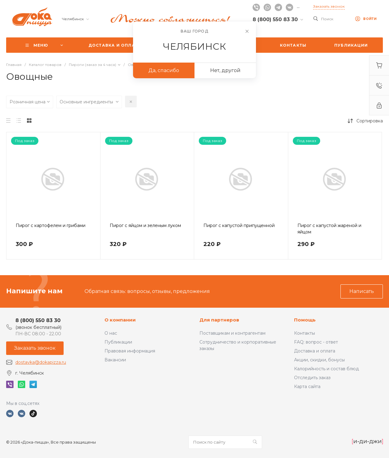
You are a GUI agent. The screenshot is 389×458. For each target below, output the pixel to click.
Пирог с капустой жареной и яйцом (329, 229)
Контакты (304, 333)
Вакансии (115, 360)
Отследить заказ (312, 377)
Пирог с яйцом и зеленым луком (145, 225)
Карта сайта (307, 386)
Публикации (118, 342)
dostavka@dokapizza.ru (40, 362)
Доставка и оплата (314, 351)
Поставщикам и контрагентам (232, 333)
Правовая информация (129, 351)
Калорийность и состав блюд (326, 368)
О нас (110, 333)
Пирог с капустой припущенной (239, 225)
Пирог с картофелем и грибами (50, 225)
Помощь (305, 320)
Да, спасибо (163, 70)
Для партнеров (219, 320)
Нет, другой (225, 70)
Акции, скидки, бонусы (319, 360)
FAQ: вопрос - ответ (316, 342)
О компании (120, 320)
